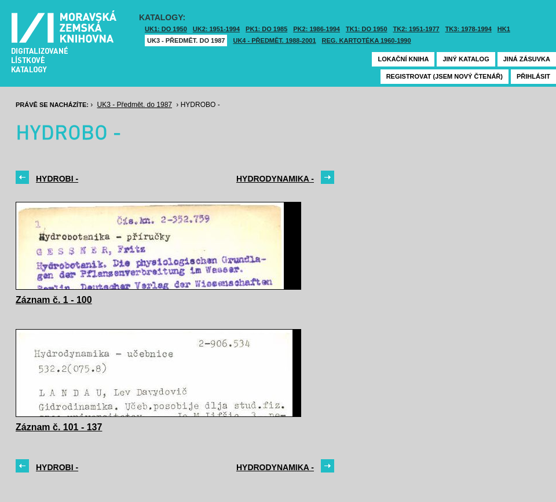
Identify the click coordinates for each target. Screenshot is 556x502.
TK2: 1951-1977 (416, 28)
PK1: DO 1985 (266, 28)
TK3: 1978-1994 (468, 28)
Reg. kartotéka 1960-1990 (366, 40)
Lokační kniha (403, 59)
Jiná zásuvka (526, 59)
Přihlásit (533, 76)
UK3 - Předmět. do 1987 (186, 40)
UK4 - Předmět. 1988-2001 (274, 40)
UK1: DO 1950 (166, 28)
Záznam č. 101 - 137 (59, 427)
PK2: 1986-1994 (316, 28)
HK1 (504, 28)
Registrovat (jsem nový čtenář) (444, 76)
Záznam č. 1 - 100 (54, 300)
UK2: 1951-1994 (216, 28)
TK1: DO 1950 (366, 28)
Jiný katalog (465, 59)
